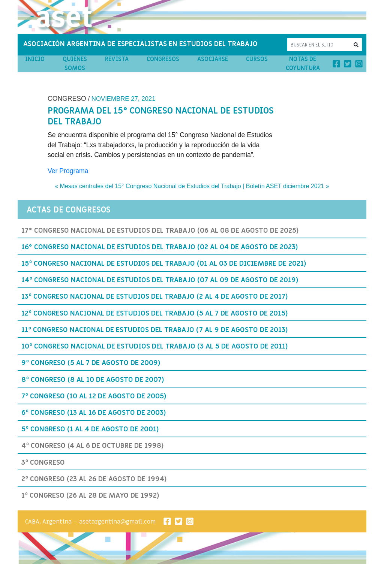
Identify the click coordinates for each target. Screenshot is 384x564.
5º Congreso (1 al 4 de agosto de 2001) (90, 429)
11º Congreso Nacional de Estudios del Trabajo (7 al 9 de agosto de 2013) (154, 330)
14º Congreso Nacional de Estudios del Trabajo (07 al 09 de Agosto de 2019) (159, 280)
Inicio (35, 59)
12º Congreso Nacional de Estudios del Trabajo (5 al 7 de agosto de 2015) (154, 313)
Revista (117, 59)
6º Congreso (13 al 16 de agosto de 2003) (93, 412)
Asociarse (212, 59)
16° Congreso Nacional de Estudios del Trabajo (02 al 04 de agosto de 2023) (159, 247)
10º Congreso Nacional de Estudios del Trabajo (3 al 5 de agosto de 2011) (154, 346)
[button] (356, 44)
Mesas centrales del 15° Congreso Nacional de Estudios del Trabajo (150, 186)
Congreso (67, 98)
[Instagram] (358, 63)
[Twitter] (347, 63)
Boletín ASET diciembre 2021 (285, 186)
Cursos (257, 59)
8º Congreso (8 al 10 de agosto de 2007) (92, 379)
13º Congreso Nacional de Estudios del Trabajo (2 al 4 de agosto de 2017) (154, 296)
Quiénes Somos (75, 63)
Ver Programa (68, 171)
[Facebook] (336, 63)
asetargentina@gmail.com (117, 522)
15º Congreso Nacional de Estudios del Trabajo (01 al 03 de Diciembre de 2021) (163, 263)
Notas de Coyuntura (303, 63)
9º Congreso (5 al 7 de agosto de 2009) (90, 363)
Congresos (163, 59)
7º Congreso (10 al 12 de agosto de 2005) (93, 396)
